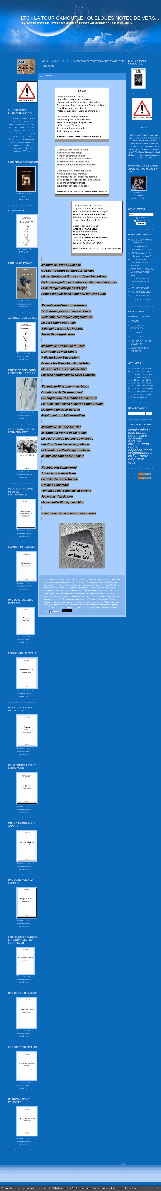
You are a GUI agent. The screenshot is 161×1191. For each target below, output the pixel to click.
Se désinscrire (141, 220)
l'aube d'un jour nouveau (96, 607)
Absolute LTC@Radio (140, 317)
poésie (71, 599)
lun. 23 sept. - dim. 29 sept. (142, 386)
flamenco (60, 607)
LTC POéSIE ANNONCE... (142, 299)
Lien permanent (97, 579)
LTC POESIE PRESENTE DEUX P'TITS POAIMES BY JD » (100, 61)
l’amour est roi (50, 602)
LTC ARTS (135, 321)
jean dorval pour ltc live (137, 434)
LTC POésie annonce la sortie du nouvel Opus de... (142, 247)
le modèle (56, 590)
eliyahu (88, 596)
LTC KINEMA (136, 332)
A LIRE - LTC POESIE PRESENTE (140, 349)
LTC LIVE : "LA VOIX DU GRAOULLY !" (141, 342)
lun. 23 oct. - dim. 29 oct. (141, 394)
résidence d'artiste (99, 590)
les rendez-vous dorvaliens (92, 582)
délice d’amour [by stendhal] (104, 596)
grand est (100, 599)
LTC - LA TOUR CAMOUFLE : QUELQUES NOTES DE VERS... (90, 18)
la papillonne (80, 607)
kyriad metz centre (72, 582)
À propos (144, 127)
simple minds (139, 430)
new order (136, 460)
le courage (69, 607)
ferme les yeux (50, 596)
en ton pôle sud (50, 588)
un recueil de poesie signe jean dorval (67, 585)
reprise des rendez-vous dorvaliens (76, 590)
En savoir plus (131, 1188)
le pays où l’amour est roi (67, 602)
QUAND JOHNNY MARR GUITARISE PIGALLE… (141, 241)
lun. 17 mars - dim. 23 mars (142, 377)
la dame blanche (70, 605)
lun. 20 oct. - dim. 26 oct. (141, 369)
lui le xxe (111, 602)
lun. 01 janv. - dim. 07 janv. (142, 391)
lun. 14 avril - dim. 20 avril (141, 374)
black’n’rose (94, 593)
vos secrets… (63, 596)
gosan (114, 605)
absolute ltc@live (135, 439)
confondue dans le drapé (100, 605)
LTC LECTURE (137, 337)
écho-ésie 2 (114, 585)
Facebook (54, 611)
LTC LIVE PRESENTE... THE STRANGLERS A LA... (141, 281)
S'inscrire (141, 218)
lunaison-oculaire (107, 593)
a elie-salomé (61, 599)
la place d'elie (83, 605)
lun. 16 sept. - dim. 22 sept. (142, 388)
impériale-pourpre (80, 593)
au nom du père (90, 585)
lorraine (134, 444)
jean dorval (110, 599)
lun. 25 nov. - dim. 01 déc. (141, 380)
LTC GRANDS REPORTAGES (137, 326)
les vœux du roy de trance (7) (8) (92, 602)
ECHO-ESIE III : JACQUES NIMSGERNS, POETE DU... (142, 272)
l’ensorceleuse (66, 593)
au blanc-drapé (75, 588)
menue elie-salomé (90, 588)
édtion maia (103, 585)
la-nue (113, 579)
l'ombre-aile (62, 588)
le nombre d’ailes (77, 596)
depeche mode (140, 450)
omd (131, 459)
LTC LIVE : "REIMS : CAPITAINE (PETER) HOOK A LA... (139, 262)
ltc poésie (79, 599)
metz (144, 456)
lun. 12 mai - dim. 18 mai (141, 371)
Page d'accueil (68, 61)
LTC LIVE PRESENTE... (141, 288)
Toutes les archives (139, 397)
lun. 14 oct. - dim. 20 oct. (141, 383)
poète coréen (49, 607)
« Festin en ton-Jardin (51, 61)
